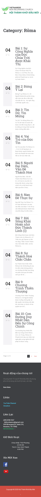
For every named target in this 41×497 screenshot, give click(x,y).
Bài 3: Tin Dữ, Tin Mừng (22, 113)
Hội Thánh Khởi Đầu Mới (27, 489)
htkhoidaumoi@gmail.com (14, 422)
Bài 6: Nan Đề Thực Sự (23, 196)
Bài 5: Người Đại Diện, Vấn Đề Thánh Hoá (24, 167)
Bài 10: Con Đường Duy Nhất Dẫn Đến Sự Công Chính (24, 320)
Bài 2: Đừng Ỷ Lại (23, 88)
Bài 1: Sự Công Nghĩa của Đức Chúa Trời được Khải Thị (24, 56)
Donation (6, 406)
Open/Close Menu (4, 6)
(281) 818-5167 (8, 420)
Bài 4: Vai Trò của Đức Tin (24, 139)
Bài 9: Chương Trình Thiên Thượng (24, 286)
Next (35, 356)
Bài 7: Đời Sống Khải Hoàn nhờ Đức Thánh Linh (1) (23, 224)
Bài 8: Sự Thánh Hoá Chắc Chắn (23, 256)
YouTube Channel (9, 403)
